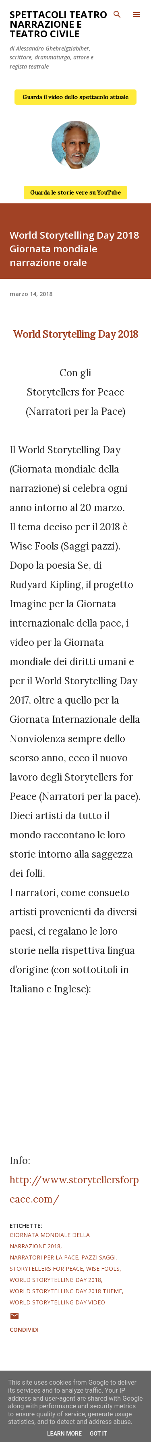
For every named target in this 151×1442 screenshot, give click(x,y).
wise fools (103, 1268)
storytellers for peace (46, 1268)
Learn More (64, 1433)
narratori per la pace (44, 1257)
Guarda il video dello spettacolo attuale (75, 97)
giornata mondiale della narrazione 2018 (50, 1240)
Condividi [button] (24, 1329)
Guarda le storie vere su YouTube (75, 192)
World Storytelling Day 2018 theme (66, 1291)
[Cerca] (117, 14)
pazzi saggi (98, 1257)
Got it (98, 1433)
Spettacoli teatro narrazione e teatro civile (58, 24)
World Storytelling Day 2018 (55, 1280)
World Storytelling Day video (57, 1302)
